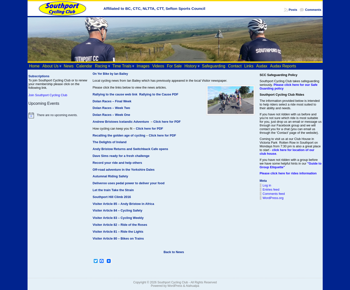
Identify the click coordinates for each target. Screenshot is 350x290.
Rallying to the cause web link (115, 94)
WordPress (174, 286)
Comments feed (274, 194)
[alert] (58, 115)
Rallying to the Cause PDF (158, 94)
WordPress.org (273, 198)
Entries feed (271, 189)
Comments (313, 10)
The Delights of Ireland (110, 142)
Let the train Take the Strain (113, 190)
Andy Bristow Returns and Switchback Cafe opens (130, 149)
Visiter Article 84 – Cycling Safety (117, 210)
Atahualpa (192, 286)
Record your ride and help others (117, 163)
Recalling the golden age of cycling (119, 135)
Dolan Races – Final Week (112, 101)
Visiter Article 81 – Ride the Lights (118, 231)
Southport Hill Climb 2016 (112, 197)
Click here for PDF (167, 121)
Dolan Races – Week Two (111, 108)
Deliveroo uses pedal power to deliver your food (129, 183)
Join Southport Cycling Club (48, 95)
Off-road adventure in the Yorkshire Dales (124, 169)
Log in (267, 185)
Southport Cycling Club (172, 282)
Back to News (174, 252)
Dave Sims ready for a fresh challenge (121, 156)
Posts (293, 10)
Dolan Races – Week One (111, 115)
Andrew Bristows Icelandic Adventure (121, 121)
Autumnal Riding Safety (110, 176)
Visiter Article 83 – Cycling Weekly (118, 218)
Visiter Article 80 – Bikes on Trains (118, 238)
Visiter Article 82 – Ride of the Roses (120, 225)
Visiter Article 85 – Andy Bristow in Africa (123, 204)
